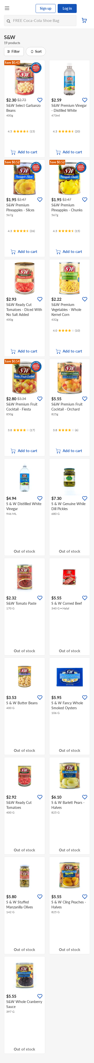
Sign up (45, 8)
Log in (67, 8)
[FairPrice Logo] (23, 8)
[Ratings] (21, 131)
